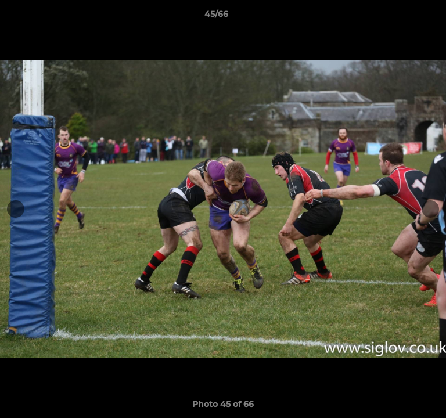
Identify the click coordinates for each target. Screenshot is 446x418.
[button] (404, 17)
